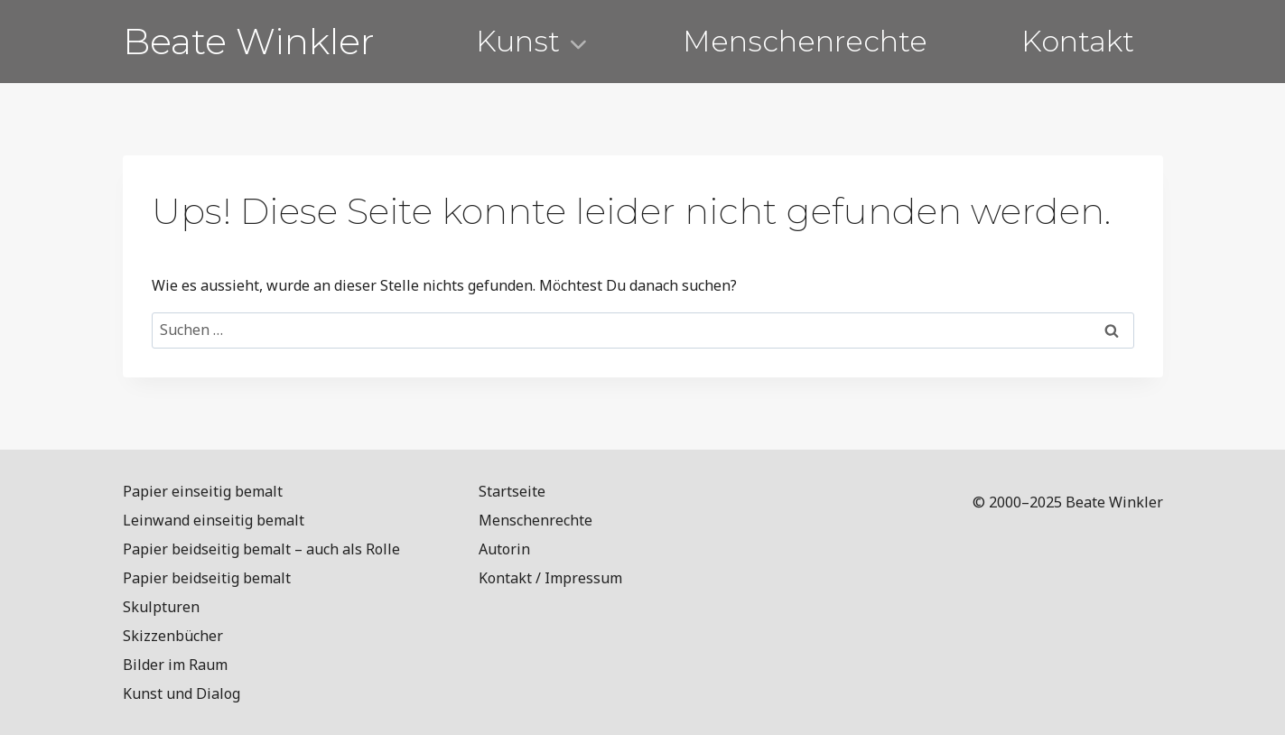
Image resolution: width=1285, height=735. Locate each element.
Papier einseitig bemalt (203, 491)
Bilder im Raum (175, 665)
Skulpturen (161, 607)
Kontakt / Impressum (550, 578)
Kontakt (1077, 41)
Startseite (512, 491)
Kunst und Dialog (181, 693)
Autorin (504, 549)
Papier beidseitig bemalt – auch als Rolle (261, 549)
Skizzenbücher (173, 636)
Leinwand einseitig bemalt (213, 520)
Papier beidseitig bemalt (207, 578)
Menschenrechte (805, 41)
